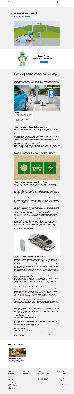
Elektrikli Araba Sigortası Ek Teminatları (23, 118)
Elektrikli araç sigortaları (19, 214)
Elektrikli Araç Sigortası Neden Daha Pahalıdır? (24, 115)
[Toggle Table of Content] (31, 113)
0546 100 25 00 (62, 2)
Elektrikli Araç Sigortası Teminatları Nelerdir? (24, 116)
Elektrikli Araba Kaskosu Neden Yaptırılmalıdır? (24, 114)
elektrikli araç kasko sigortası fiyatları (29, 294)
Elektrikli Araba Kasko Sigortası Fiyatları (23, 119)
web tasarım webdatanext (42, 392)
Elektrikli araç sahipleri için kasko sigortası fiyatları (24, 288)
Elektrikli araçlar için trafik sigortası (27, 215)
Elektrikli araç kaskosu (18, 80)
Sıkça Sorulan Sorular (19, 120)
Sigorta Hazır (10, 10)
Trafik (14, 10)
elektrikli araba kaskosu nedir (47, 76)
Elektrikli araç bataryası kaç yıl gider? (23, 122)
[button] (24, 2)
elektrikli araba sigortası (47, 82)
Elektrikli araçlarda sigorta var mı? (22, 121)
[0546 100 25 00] (57, 2)
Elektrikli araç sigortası (18, 184)
